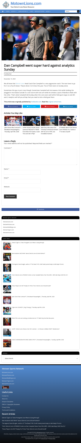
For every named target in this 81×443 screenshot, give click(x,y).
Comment (8, 148)
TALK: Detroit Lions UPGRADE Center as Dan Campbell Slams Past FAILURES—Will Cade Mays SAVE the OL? (33, 426)
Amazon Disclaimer (7, 401)
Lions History (23, 11)
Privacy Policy (6, 407)
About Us (5, 398)
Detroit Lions (20, 83)
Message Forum (39, 11)
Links (31, 11)
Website (7, 186)
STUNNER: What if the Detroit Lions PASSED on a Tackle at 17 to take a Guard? (67, 129)
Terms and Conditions (8, 410)
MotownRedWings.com (9, 227)
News (7, 11)
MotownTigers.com (8, 229)
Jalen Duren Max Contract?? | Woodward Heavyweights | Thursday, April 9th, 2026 (12, 129)
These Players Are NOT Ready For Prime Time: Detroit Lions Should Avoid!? (24, 429)
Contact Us (5, 396)
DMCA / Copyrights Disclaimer (11, 404)
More (48, 11)
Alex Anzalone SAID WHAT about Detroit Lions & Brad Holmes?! (21, 420)
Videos (14, 11)
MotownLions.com (26, 3)
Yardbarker (8, 74)
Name (6, 169)
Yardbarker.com (36, 102)
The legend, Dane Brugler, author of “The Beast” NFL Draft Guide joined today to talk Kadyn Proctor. (32, 423)
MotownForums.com (8, 232)
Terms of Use (44, 438)
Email (6, 178)
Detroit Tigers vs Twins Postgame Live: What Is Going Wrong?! (20, 417)
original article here (55, 102)
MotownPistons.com (8, 224)
